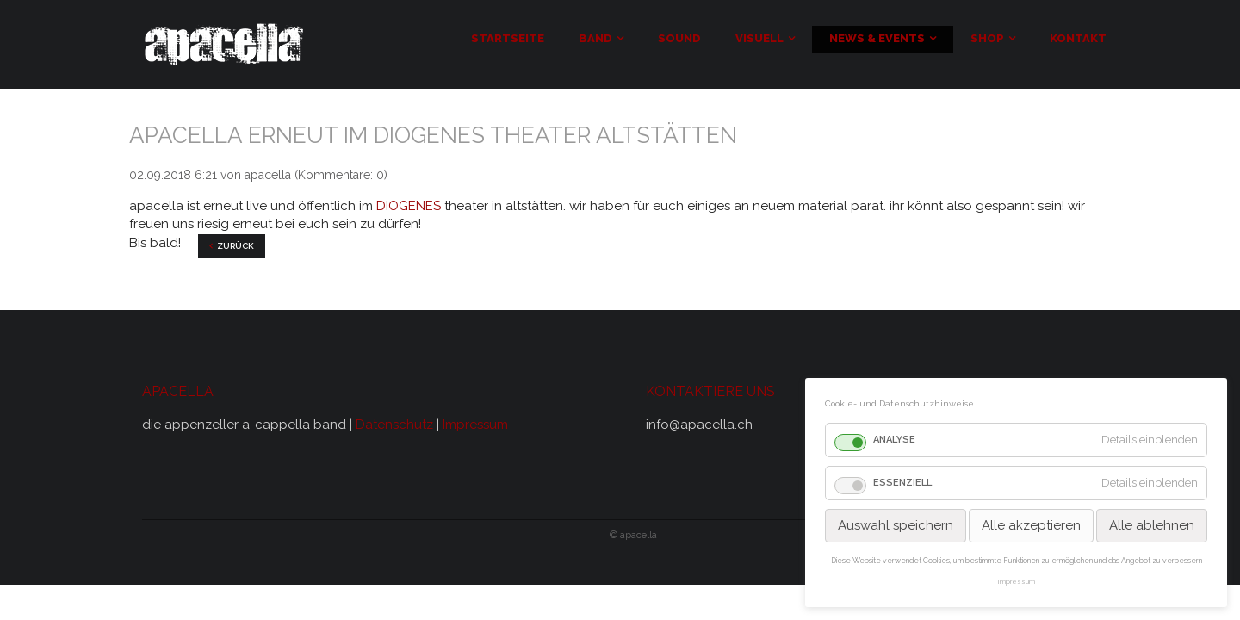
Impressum (475, 424)
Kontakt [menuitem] (1078, 38)
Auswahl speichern (895, 525)
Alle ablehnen (1151, 525)
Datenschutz (396, 424)
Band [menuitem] (595, 38)
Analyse (894, 439)
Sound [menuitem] (679, 38)
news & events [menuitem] (877, 38)
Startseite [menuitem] (507, 38)
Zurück (235, 246)
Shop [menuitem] (987, 38)
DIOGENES (408, 206)
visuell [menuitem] (759, 38)
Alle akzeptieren (1031, 525)
